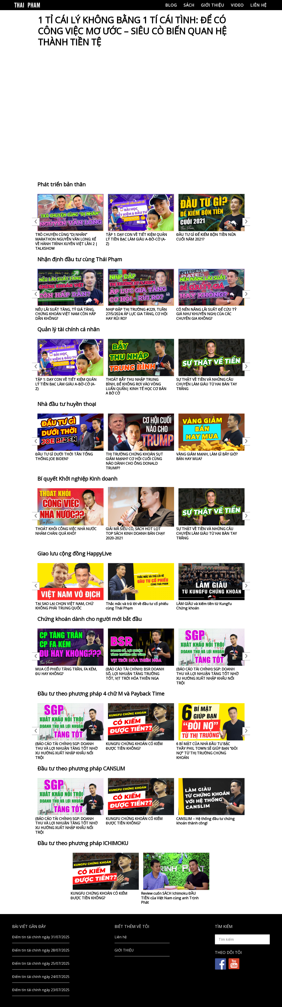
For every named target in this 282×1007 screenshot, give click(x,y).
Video (237, 5)
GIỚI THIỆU (212, 5)
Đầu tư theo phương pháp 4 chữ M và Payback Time (100, 693)
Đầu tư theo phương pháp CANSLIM (81, 768)
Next (246, 222)
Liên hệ (258, 5)
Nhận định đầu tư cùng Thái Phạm (79, 259)
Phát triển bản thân (61, 184)
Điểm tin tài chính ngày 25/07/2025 (40, 963)
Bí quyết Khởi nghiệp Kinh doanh (77, 478)
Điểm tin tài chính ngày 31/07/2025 (40, 937)
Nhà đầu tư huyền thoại (66, 403)
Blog (171, 5)
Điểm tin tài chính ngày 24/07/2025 (40, 976)
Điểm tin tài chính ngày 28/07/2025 (40, 950)
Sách (189, 5)
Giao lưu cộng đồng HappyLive (74, 553)
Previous (36, 222)
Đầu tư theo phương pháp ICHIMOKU (82, 843)
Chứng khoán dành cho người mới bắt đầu (89, 618)
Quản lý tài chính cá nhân (68, 329)
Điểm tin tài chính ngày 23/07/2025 (40, 989)
